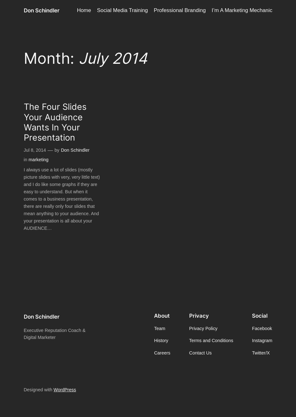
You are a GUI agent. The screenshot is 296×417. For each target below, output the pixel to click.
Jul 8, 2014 (35, 150)
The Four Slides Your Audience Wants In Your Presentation (55, 122)
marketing (38, 159)
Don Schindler (42, 10)
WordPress (65, 389)
